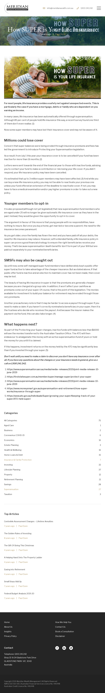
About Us (8, 627)
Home (7, 622)
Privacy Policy (10, 636)
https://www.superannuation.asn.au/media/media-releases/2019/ (40, 381)
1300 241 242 (84, 8)
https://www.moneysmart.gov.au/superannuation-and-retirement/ (41, 388)
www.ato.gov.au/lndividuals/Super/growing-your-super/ (42, 396)
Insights (7, 631)
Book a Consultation (64, 631)
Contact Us (60, 627)
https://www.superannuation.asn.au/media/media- (32, 369)
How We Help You (63, 622)
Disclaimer (60, 636)
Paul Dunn (60, 34)
